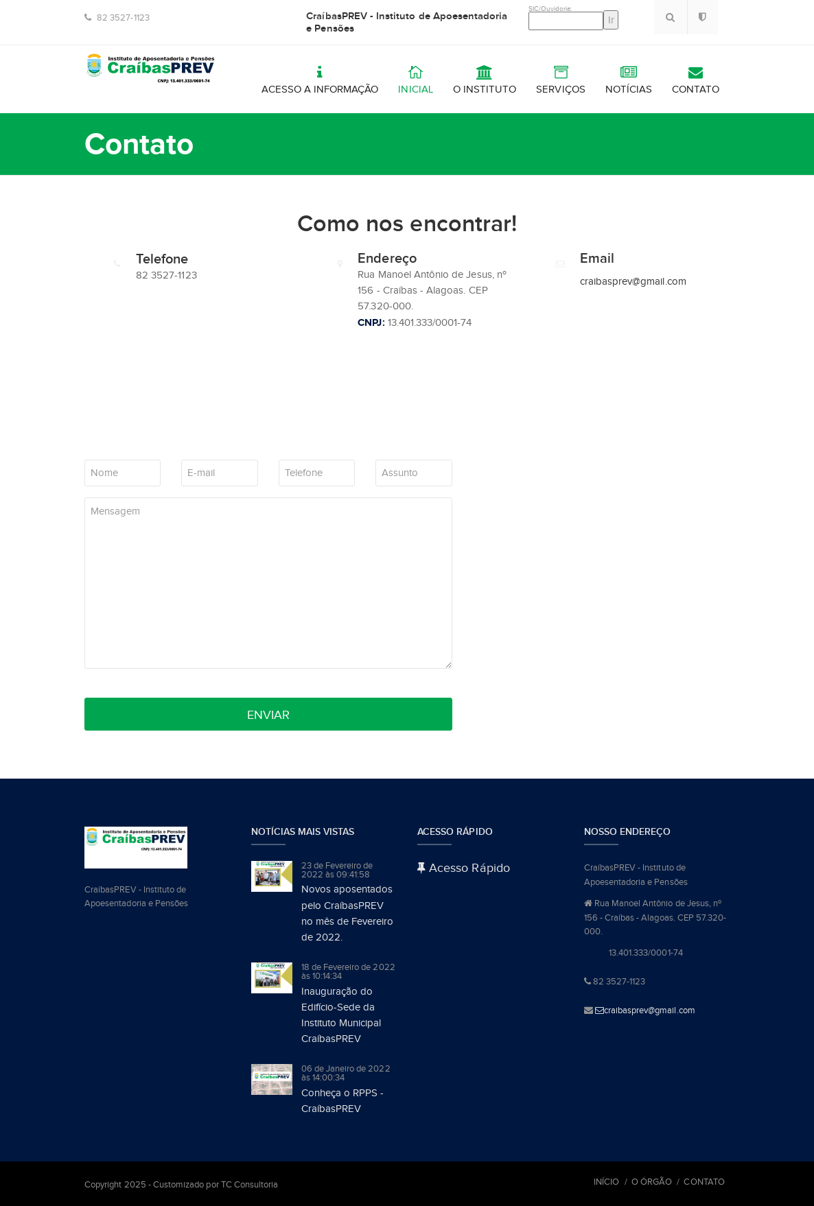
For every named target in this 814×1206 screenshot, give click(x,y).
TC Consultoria (250, 1184)
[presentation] (188, 429)
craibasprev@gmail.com (633, 281)
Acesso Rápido (463, 868)
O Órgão (651, 1182)
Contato (704, 1182)
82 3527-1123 (117, 17)
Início (606, 1182)
